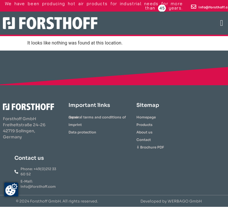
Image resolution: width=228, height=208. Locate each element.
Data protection (82, 132)
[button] (221, 23)
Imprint (75, 124)
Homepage (146, 117)
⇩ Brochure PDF (150, 147)
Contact (143, 140)
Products (144, 124)
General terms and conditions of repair (97, 117)
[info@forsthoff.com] (193, 6)
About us (144, 132)
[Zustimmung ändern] (11, 189)
